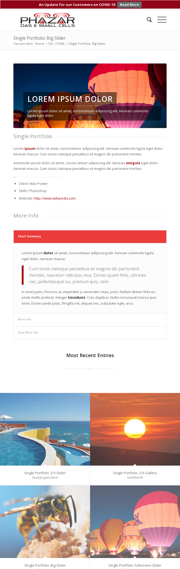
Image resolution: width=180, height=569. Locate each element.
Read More (129, 4)
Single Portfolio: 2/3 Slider (45, 470)
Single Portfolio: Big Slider (39, 36)
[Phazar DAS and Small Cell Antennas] (74, 17)
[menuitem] (146, 17)
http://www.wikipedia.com (55, 195)
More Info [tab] (24, 317)
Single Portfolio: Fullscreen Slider (134, 562)
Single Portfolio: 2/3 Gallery (135, 470)
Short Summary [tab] (29, 234)
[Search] (146, 17)
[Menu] (159, 17)
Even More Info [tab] (28, 330)
